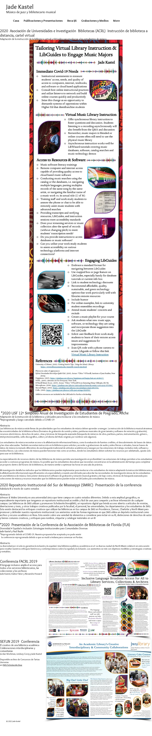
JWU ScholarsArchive (12, 665)
